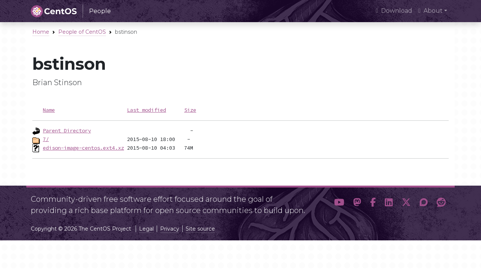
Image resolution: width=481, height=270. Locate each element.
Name (49, 109)
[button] (339, 203)
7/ (46, 139)
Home (40, 31)
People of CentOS (82, 31)
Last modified (146, 109)
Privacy (169, 228)
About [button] (430, 10)
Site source (200, 228)
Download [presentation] (394, 10)
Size (190, 109)
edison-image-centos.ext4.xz (83, 147)
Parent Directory (67, 130)
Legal (146, 228)
